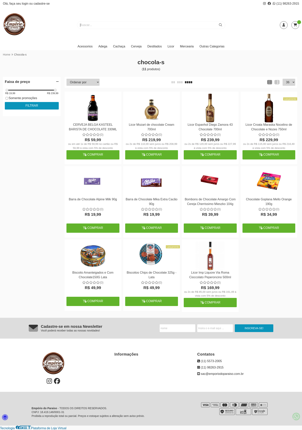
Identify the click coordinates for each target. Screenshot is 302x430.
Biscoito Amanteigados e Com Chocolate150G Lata (92, 275)
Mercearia (187, 46)
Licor (171, 46)
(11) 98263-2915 (286, 3)
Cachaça (119, 46)
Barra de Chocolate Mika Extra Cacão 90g (151, 202)
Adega (102, 46)
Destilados (154, 46)
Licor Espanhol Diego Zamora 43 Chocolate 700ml (210, 127)
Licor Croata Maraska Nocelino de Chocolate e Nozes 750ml (269, 127)
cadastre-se (42, 3)
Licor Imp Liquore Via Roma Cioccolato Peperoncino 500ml (210, 275)
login (25, 3)
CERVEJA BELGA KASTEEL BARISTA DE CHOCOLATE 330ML (93, 127)
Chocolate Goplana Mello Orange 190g (269, 202)
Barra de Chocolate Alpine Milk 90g (93, 199)
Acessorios (84, 46)
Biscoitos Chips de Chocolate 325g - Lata (151, 275)
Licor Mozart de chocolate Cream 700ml (151, 127)
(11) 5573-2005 (209, 361)
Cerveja (136, 46)
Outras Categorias (212, 46)
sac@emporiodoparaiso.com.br (220, 373)
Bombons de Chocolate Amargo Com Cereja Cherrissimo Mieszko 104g (210, 202)
